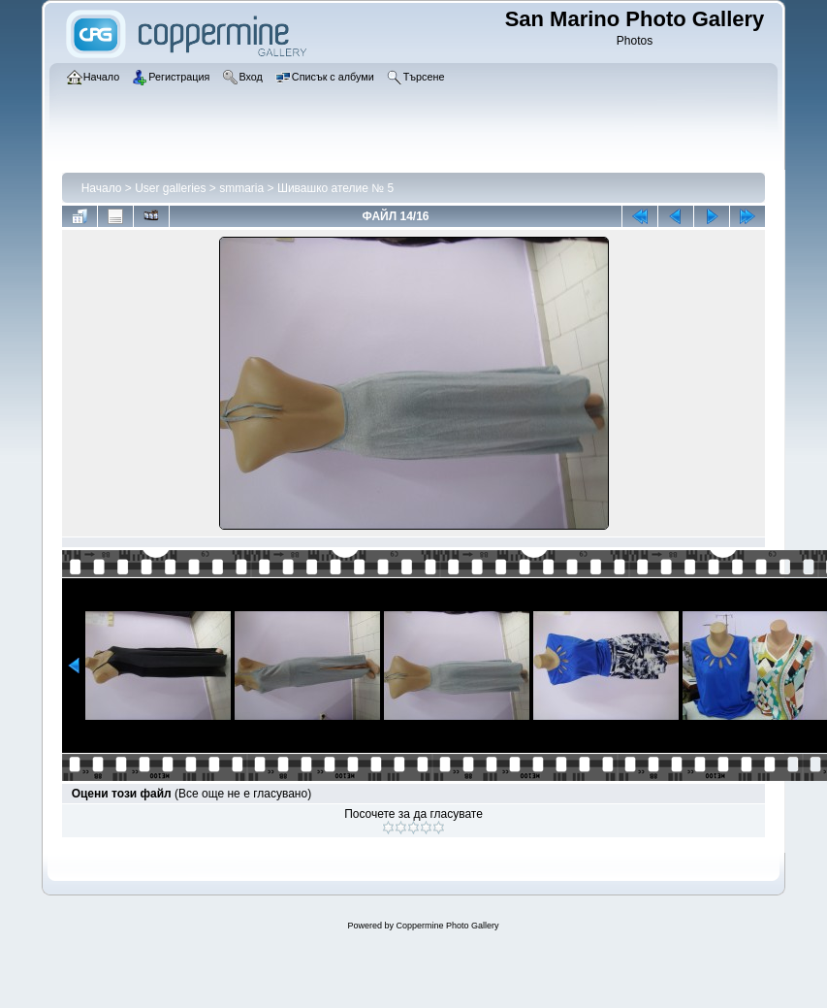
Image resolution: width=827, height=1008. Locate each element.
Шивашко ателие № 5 (335, 188)
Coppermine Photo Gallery (447, 925)
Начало (101, 188)
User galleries (170, 188)
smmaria (241, 188)
